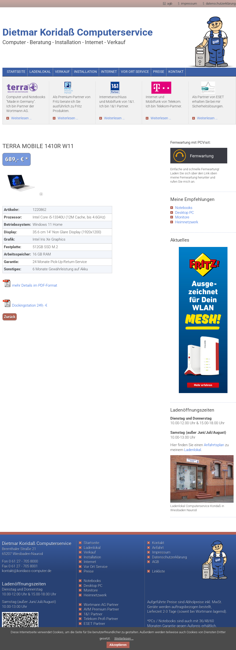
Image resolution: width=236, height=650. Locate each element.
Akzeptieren (118, 645)
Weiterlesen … (124, 638)
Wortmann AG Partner (101, 605)
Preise (89, 571)
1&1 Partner (93, 614)
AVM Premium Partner (101, 609)
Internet (90, 562)
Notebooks (183, 208)
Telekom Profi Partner (101, 619)
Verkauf (90, 552)
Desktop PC (184, 212)
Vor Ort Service (96, 567)
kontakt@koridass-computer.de (26, 571)
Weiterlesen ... (21, 118)
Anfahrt (158, 548)
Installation (92, 557)
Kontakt (158, 543)
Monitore (182, 217)
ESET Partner (94, 624)
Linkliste (158, 571)
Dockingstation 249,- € (29, 305)
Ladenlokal (192, 450)
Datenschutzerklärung (169, 557)
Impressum (161, 552)
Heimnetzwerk (186, 222)
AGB (155, 562)
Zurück (9, 317)
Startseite (91, 543)
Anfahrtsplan (214, 445)
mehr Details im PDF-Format (34, 285)
